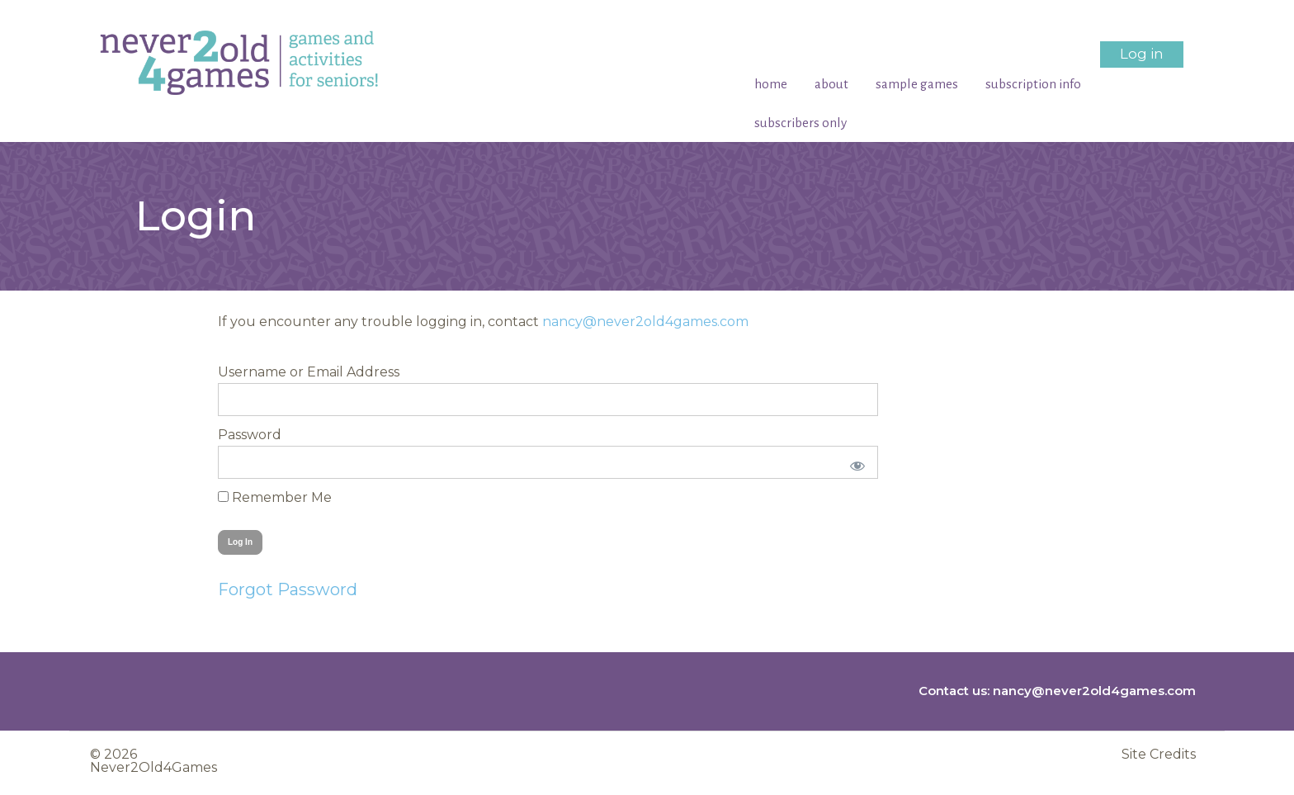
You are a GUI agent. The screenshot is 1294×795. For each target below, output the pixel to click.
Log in (1142, 53)
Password (249, 434)
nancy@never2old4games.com (645, 321)
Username (252, 372)
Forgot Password (287, 589)
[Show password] (854, 462)
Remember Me (275, 497)
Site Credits (1159, 754)
